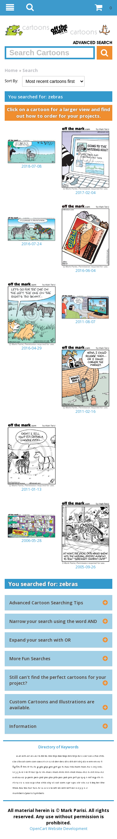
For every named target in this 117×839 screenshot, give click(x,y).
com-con (31, 761)
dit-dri (74, 761)
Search (30, 70)
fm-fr (26, 766)
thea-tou (18, 787)
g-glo (40, 766)
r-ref (89, 777)
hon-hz (86, 766)
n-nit (91, 772)
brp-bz (76, 755)
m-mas (47, 772)
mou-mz (82, 772)
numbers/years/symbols (28, 793)
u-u (43, 787)
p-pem (29, 777)
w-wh (54, 787)
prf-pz (77, 777)
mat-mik (58, 772)
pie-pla (48, 777)
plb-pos (58, 777)
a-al (19, 755)
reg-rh (96, 777)
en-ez (97, 761)
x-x (78, 787)
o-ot (14, 777)
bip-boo (57, 755)
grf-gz (57, 766)
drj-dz (82, 761)
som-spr (65, 782)
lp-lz (39, 772)
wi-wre (62, 787)
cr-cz (49, 761)
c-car (84, 755)
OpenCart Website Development (58, 828)
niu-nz (99, 772)
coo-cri (41, 761)
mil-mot (70, 772)
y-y (82, 787)
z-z (86, 787)
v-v (48, 787)
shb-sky (46, 782)
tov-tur (28, 787)
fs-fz (33, 766)
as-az (34, 755)
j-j (17, 772)
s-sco (26, 782)
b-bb (41, 755)
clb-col (21, 761)
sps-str (76, 782)
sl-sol (56, 782)
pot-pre (68, 777)
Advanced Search (92, 43)
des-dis (65, 761)
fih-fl (19, 766)
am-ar (26, 755)
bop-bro (67, 755)
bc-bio (49, 755)
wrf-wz (71, 787)
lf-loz (32, 772)
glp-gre (48, 766)
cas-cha (93, 755)
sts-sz (85, 782)
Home (11, 70)
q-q (83, 777)
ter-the (100, 782)
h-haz (66, 766)
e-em (90, 761)
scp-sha (35, 782)
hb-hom (75, 766)
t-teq (93, 782)
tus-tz (37, 787)
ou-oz (21, 777)
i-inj (94, 766)
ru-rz (19, 782)
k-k (21, 772)
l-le (26, 772)
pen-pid (39, 777)
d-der (56, 761)
